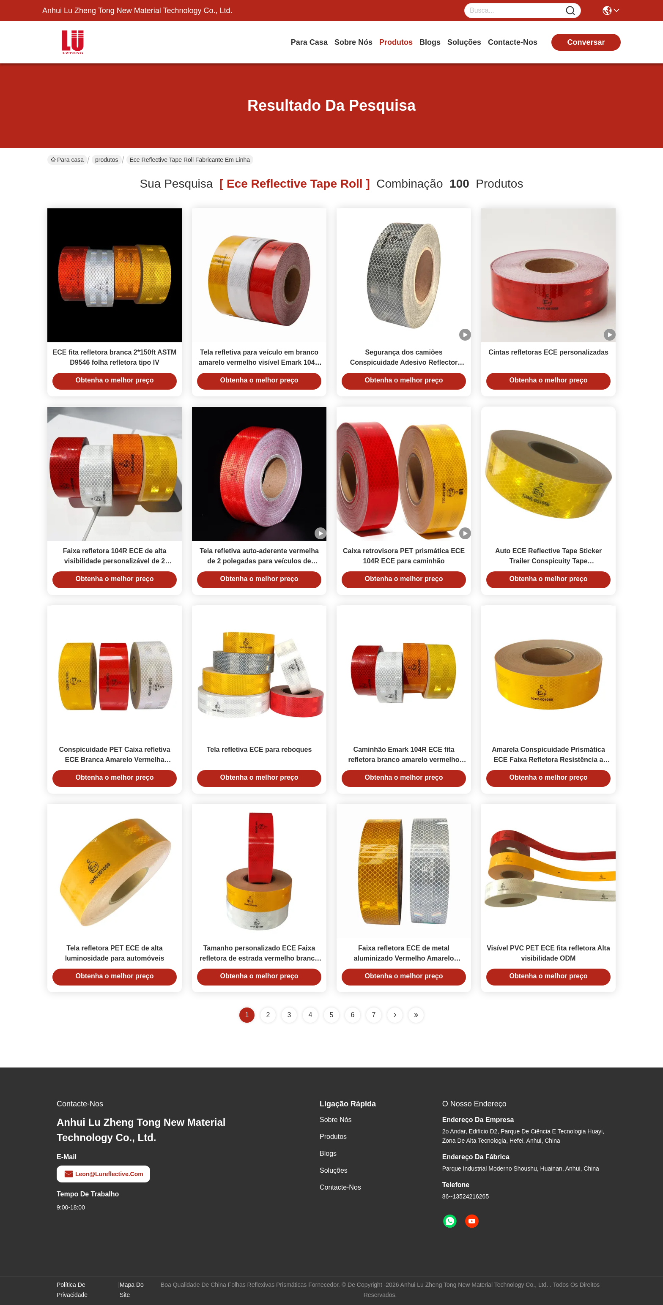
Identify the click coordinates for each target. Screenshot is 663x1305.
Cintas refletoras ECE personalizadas (548, 352)
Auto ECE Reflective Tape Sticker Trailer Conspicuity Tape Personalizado (548, 561)
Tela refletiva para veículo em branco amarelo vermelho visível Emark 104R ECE (259, 362)
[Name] (570, 10)
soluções (464, 42)
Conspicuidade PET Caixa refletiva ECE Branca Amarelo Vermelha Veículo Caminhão (114, 759)
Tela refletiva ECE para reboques (259, 749)
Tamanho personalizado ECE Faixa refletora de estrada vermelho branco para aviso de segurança (259, 958)
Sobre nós (353, 42)
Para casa (309, 42)
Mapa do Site (132, 1289)
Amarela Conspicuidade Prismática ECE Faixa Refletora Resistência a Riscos (548, 759)
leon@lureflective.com (103, 1174)
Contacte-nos (512, 42)
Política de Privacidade (72, 1289)
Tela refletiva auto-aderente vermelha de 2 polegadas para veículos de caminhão (259, 561)
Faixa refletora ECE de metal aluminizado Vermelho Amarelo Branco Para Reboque (404, 958)
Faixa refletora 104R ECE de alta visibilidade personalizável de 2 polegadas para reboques (115, 561)
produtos (396, 42)
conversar (586, 42)
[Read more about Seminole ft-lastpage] (416, 1015)
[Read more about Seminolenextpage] (395, 1015)
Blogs (430, 42)
